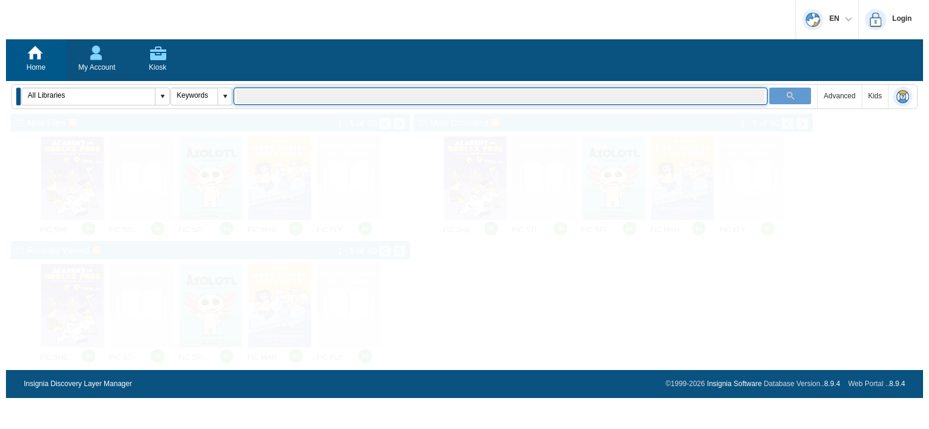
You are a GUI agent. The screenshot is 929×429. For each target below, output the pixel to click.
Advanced (839, 96)
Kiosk (157, 67)
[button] (18, 96)
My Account (96, 67)
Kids (875, 96)
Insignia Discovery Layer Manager (78, 384)
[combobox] (89, 95)
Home (35, 67)
